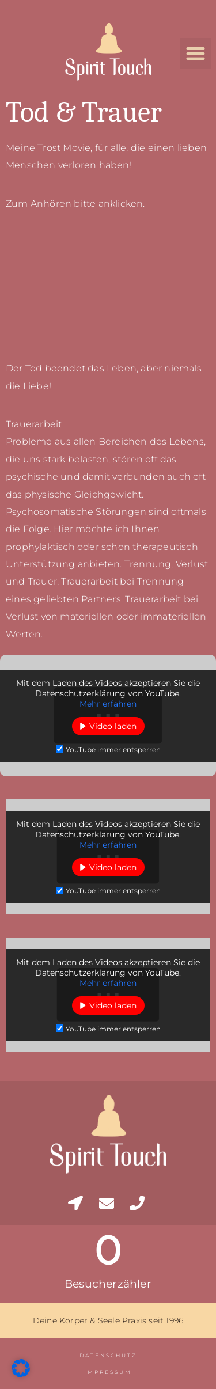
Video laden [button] (113, 726)
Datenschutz (108, 1355)
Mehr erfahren (108, 704)
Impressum (108, 1372)
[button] (195, 53)
